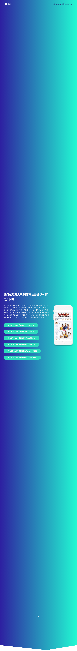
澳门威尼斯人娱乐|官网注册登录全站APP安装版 (22, 351)
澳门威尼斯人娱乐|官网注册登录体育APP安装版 (22, 357)
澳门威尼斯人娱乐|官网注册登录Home (63, 4)
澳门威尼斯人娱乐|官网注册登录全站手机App (21, 338)
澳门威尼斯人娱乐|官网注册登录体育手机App (21, 344)
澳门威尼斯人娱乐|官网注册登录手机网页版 (21, 331)
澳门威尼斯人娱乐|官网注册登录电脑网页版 (21, 325)
